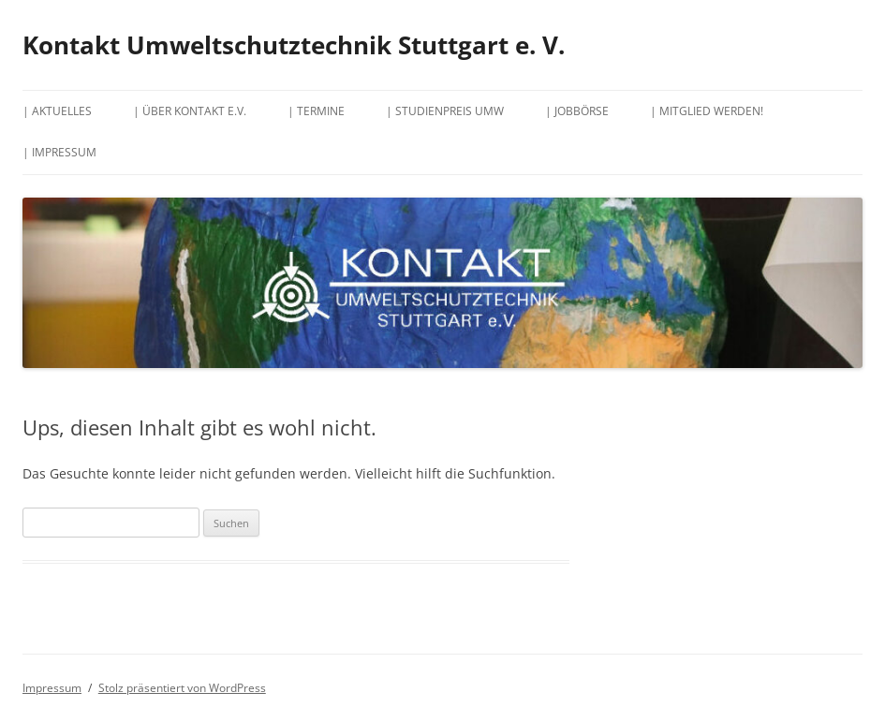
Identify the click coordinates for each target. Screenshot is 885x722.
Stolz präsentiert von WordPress (182, 688)
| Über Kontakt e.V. (189, 111)
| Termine (316, 111)
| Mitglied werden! (706, 111)
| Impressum (59, 152)
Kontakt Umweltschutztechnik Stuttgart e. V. (293, 45)
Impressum (51, 688)
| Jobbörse (577, 111)
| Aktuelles (57, 111)
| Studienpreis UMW (445, 111)
